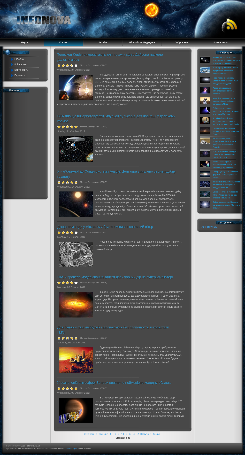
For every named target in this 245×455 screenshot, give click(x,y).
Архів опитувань (209, 227)
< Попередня (102, 434)
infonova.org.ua (71, 449)
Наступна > (145, 434)
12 (137, 434)
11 (134, 434)
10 (130, 434)
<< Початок (88, 434)
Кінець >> (157, 434)
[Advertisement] (25, 145)
